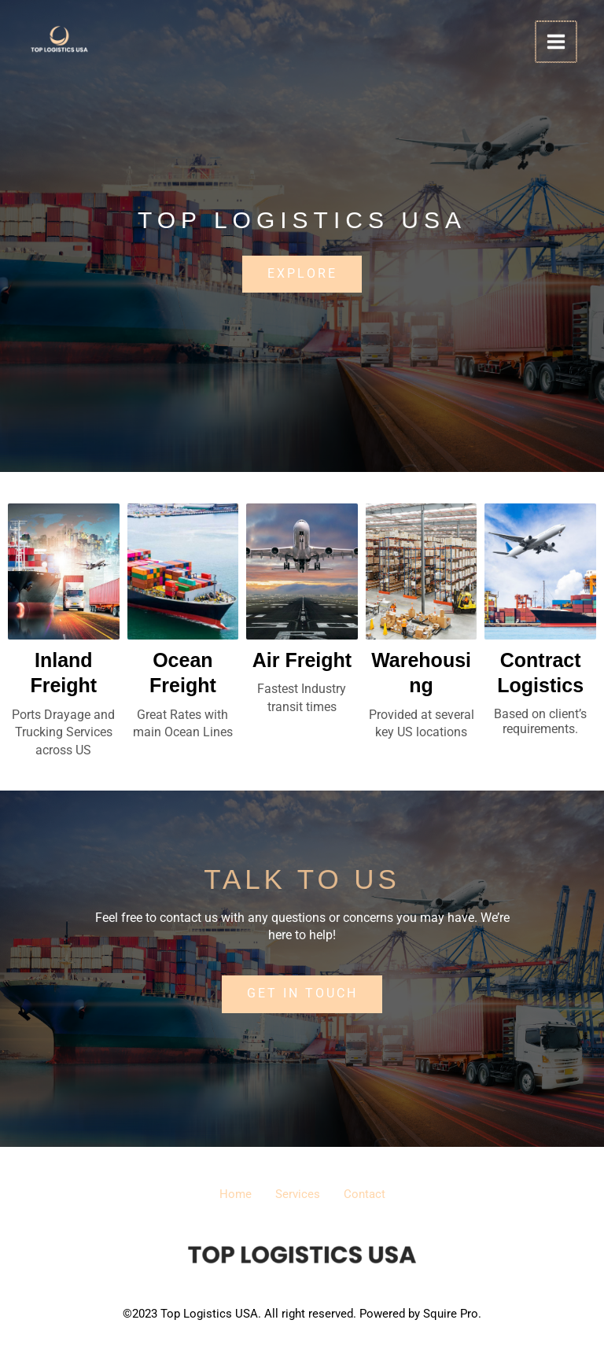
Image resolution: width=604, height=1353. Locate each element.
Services (297, 1195)
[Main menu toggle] (556, 41)
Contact (372, 1195)
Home (228, 1195)
